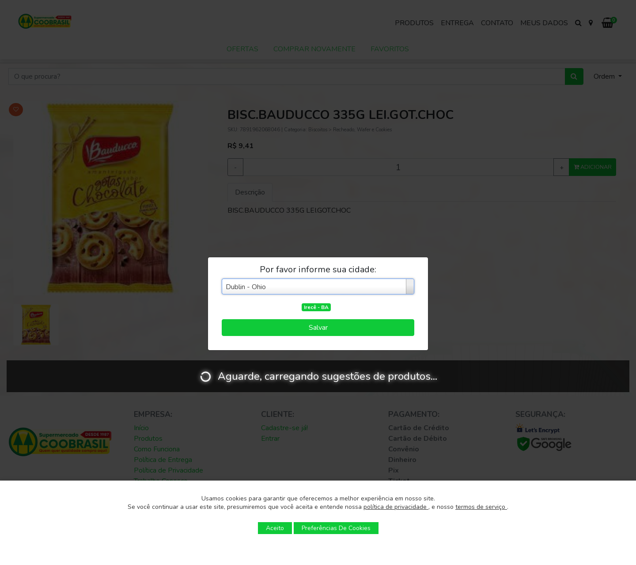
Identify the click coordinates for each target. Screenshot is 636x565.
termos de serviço (481, 507)
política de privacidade (395, 507)
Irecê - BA (316, 307)
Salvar (318, 327)
